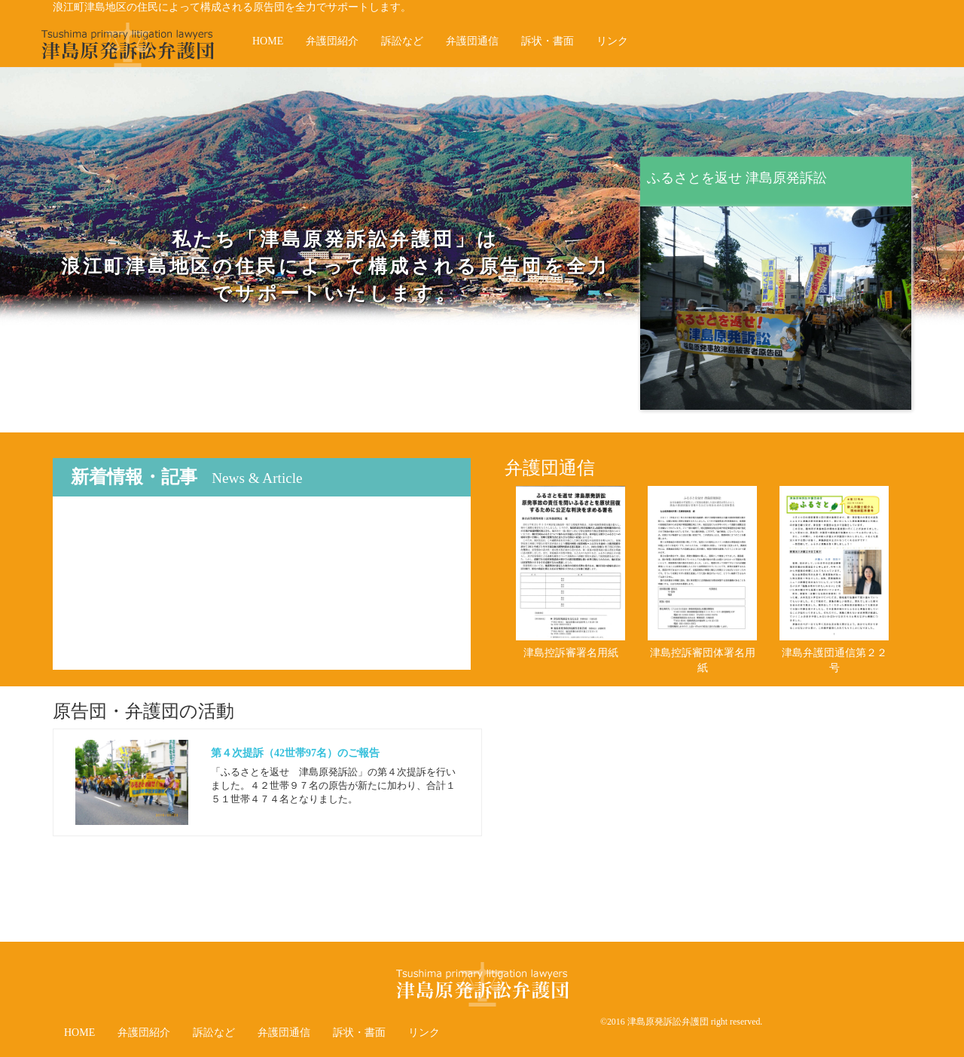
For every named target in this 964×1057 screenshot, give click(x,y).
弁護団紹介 (332, 41)
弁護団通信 (472, 41)
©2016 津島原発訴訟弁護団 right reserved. (681, 1021)
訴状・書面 (547, 41)
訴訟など (402, 41)
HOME (267, 41)
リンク (612, 41)
